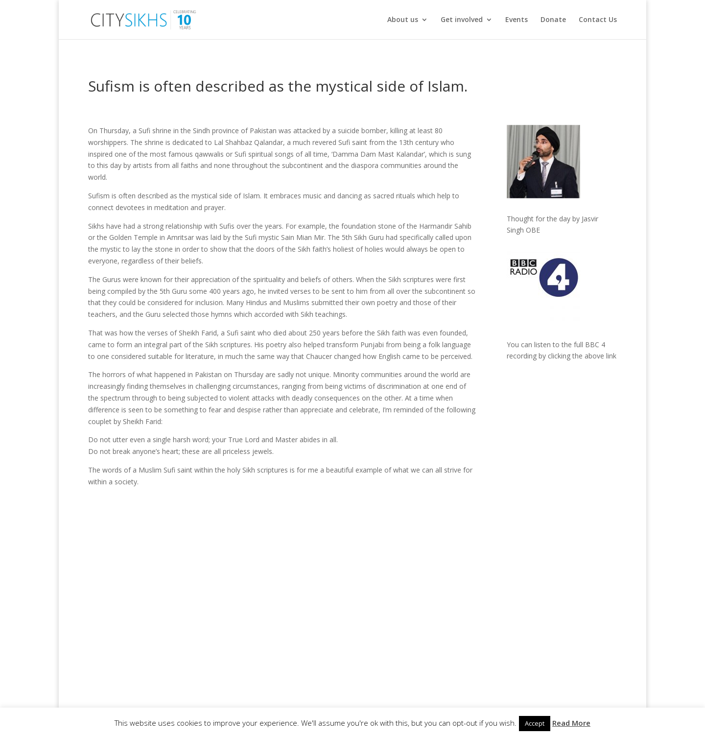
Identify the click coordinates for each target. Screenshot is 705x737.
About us (402, 20)
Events (516, 20)
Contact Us (598, 20)
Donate (553, 20)
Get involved (462, 20)
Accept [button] (534, 723)
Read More (571, 723)
